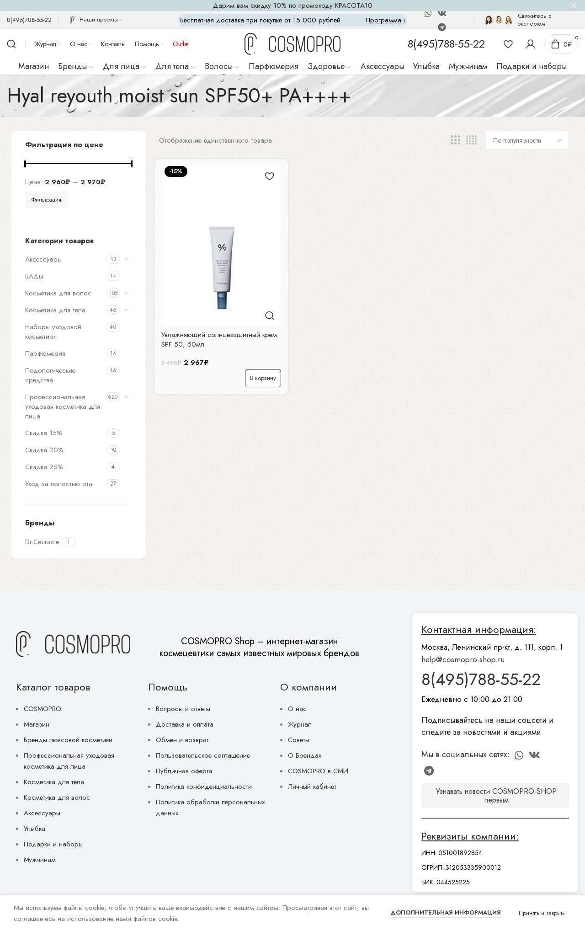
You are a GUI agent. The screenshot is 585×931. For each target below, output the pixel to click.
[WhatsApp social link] (428, 13)
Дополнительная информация (445, 912)
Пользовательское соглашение (203, 755)
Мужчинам (40, 860)
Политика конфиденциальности (204, 786)
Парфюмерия (45, 353)
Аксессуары (43, 259)
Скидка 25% (44, 467)
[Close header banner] (573, 5)
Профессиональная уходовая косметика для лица (62, 406)
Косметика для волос (58, 293)
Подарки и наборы (53, 844)
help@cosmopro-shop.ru (463, 659)
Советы (298, 740)
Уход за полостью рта (58, 484)
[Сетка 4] (471, 140)
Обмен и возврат (182, 740)
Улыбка (34, 829)
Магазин (36, 724)
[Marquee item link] (305, 20)
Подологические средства (50, 375)
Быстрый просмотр (269, 315)
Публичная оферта (184, 771)
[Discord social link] (455, 13)
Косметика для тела (55, 310)
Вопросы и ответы (183, 709)
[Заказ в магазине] (527, 140)
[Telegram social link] (441, 27)
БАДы (34, 276)
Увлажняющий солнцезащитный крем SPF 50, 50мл (219, 339)
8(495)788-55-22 (481, 679)
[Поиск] (11, 44)
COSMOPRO (42, 709)
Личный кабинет (312, 786)
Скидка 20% (44, 450)
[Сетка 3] (455, 140)
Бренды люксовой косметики (68, 740)
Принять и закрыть (542, 913)
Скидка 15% (43, 433)
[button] (263, 378)
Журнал (300, 724)
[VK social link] (442, 13)
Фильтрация (46, 200)
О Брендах (304, 755)
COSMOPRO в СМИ (318, 771)
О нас (297, 709)
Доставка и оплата (184, 724)
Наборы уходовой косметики (53, 332)
